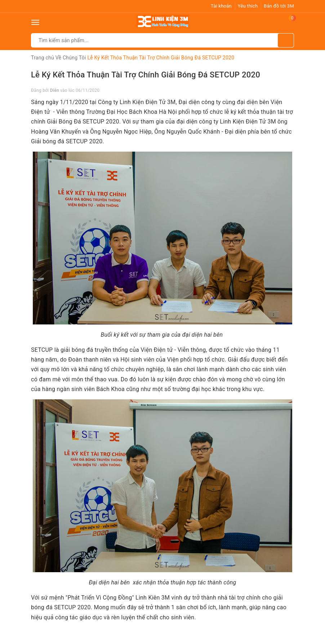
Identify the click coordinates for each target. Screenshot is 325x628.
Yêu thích (248, 6)
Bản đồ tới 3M (279, 6)
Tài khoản (221, 6)
